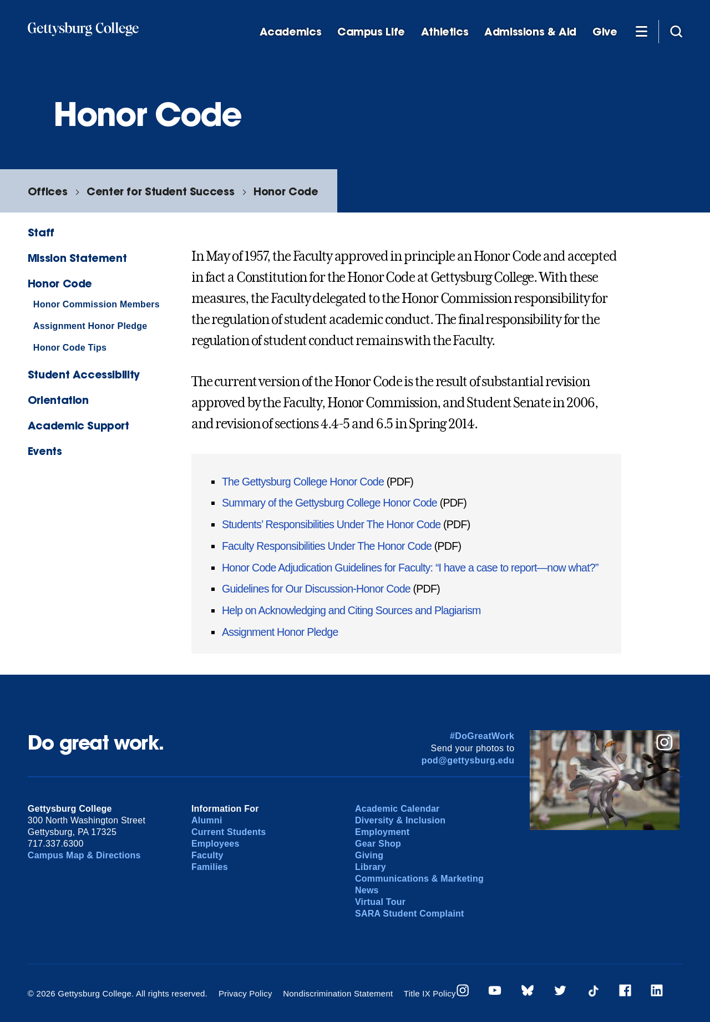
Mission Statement (77, 258)
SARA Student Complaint (409, 913)
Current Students (228, 832)
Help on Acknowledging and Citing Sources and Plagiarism (351, 610)
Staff (41, 232)
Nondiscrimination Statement (338, 993)
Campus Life (371, 32)
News (367, 890)
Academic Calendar (397, 808)
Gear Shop (378, 843)
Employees (215, 843)
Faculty (207, 855)
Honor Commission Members (96, 304)
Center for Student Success (160, 191)
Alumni (206, 820)
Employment (382, 832)
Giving (369, 855)
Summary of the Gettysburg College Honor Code (329, 503)
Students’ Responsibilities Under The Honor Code (331, 524)
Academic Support (78, 425)
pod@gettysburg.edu (468, 760)
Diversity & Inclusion (400, 820)
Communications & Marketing (419, 878)
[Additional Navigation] (641, 31)
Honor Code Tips (69, 347)
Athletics (445, 32)
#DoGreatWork (482, 736)
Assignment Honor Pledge (90, 326)
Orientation (58, 400)
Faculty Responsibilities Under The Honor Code (327, 546)
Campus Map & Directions (84, 855)
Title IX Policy (430, 993)
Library (370, 867)
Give (604, 32)
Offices (47, 191)
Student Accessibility (84, 374)
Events (45, 451)
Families (209, 867)
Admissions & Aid (530, 32)
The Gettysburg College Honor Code (304, 481)
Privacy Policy (245, 993)
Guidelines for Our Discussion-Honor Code (316, 589)
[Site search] (676, 31)
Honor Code (285, 191)
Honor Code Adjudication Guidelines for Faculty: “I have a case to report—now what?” (410, 567)
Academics (291, 32)
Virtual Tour (380, 902)
